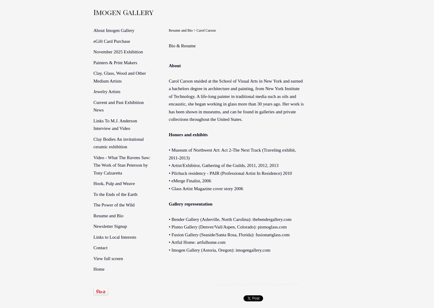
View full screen (108, 258)
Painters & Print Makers (115, 62)
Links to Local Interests (114, 237)
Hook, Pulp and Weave (114, 183)
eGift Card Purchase (111, 41)
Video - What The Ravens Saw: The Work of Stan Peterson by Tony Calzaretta (121, 165)
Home (99, 269)
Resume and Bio (108, 215)
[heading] (108, 12)
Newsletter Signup (110, 226)
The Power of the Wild (114, 205)
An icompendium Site (282, 284)
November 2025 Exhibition (118, 51)
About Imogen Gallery (113, 30)
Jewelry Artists (107, 91)
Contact (100, 247)
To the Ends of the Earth (115, 194)
